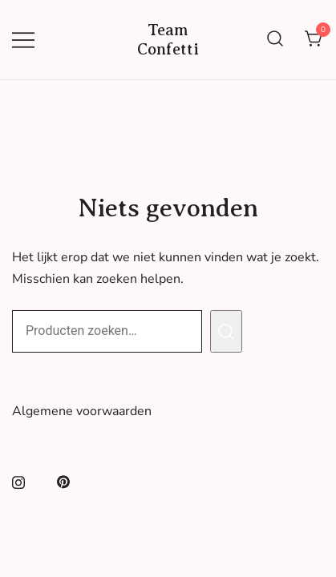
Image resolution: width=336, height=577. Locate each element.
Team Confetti (168, 40)
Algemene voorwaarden (82, 411)
